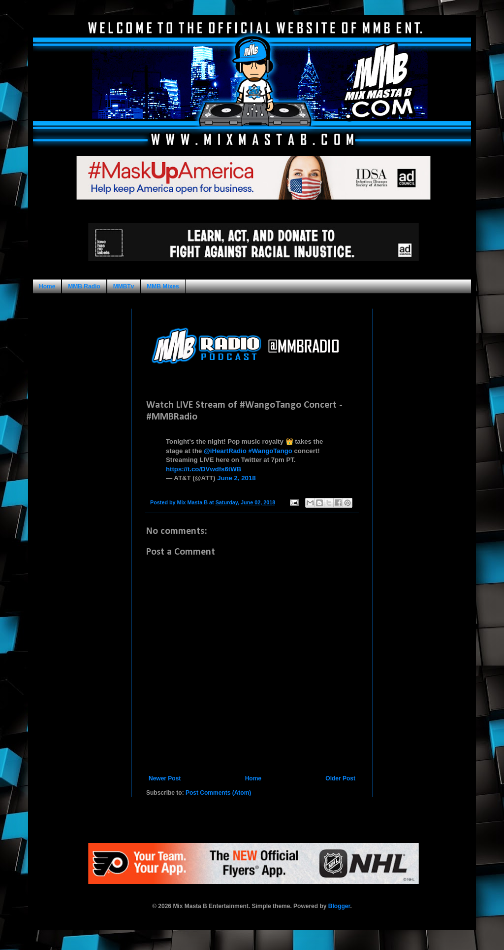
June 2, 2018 (236, 478)
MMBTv (123, 286)
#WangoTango (270, 451)
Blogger (339, 906)
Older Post (340, 778)
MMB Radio (84, 286)
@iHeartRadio (225, 451)
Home (47, 286)
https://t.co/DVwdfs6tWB (203, 469)
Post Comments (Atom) (218, 792)
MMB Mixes (163, 286)
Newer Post (165, 778)
